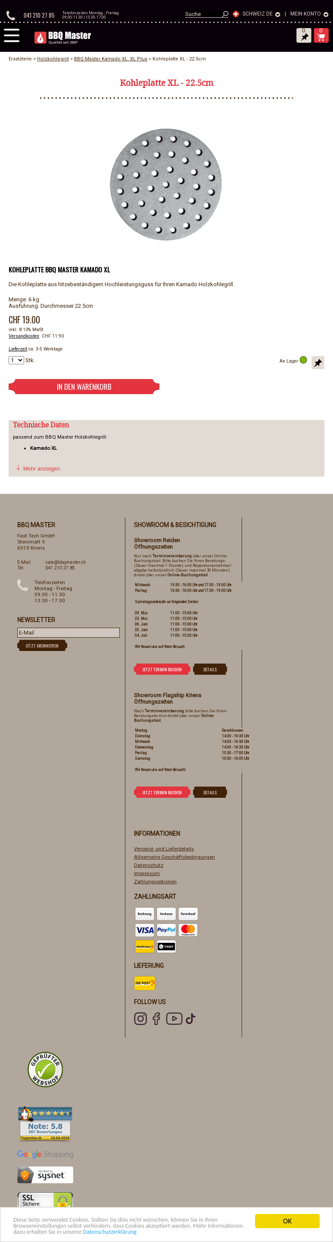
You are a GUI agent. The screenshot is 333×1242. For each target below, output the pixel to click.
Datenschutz (148, 865)
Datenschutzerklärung (192, 1231)
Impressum (147, 873)
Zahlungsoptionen (155, 882)
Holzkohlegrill (53, 59)
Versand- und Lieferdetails (164, 849)
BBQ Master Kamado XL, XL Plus (110, 59)
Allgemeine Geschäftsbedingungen (174, 857)
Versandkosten (24, 336)
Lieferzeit (18, 349)
